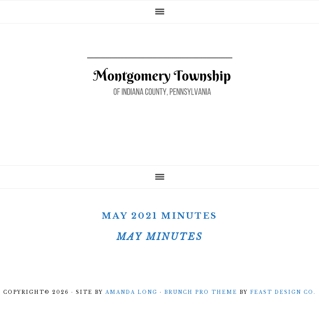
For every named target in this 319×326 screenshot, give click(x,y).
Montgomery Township (159, 91)
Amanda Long (131, 292)
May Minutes (160, 236)
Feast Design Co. (283, 292)
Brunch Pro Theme (200, 292)
